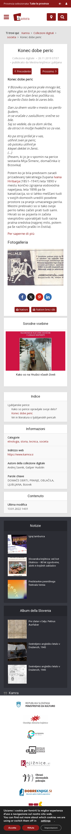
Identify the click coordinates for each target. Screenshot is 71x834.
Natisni (22, 310)
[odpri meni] (6, 17)
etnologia (13, 442)
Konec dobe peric (22, 413)
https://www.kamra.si (20, 455)
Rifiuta (30, 827)
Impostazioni (51, 827)
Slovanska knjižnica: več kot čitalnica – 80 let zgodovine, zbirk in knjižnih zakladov (44, 563)
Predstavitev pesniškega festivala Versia (42, 584)
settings (46, 821)
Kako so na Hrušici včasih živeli (35, 375)
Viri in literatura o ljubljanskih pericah (33, 418)
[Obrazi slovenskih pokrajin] (35, 778)
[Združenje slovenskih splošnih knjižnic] (35, 764)
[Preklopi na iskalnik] (62, 17)
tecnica (33, 442)
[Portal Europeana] (35, 735)
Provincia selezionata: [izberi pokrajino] (26, 3)
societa (43, 442)
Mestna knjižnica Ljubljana (45, 62)
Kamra (14, 693)
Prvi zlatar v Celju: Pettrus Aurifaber (42, 623)
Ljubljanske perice (19, 405)
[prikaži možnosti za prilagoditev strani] (60, 3)
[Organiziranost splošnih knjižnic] (35, 720)
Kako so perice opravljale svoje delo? (34, 409)
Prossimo (50, 71)
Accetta (12, 827)
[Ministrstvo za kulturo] (35, 706)
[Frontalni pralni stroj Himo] (35, 267)
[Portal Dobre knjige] (36, 792)
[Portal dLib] (35, 750)
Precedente (22, 71)
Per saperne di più (21, 234)
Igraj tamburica (37, 537)
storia (24, 442)
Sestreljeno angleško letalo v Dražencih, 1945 (44, 646)
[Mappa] (51, 17)
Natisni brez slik (44, 310)
